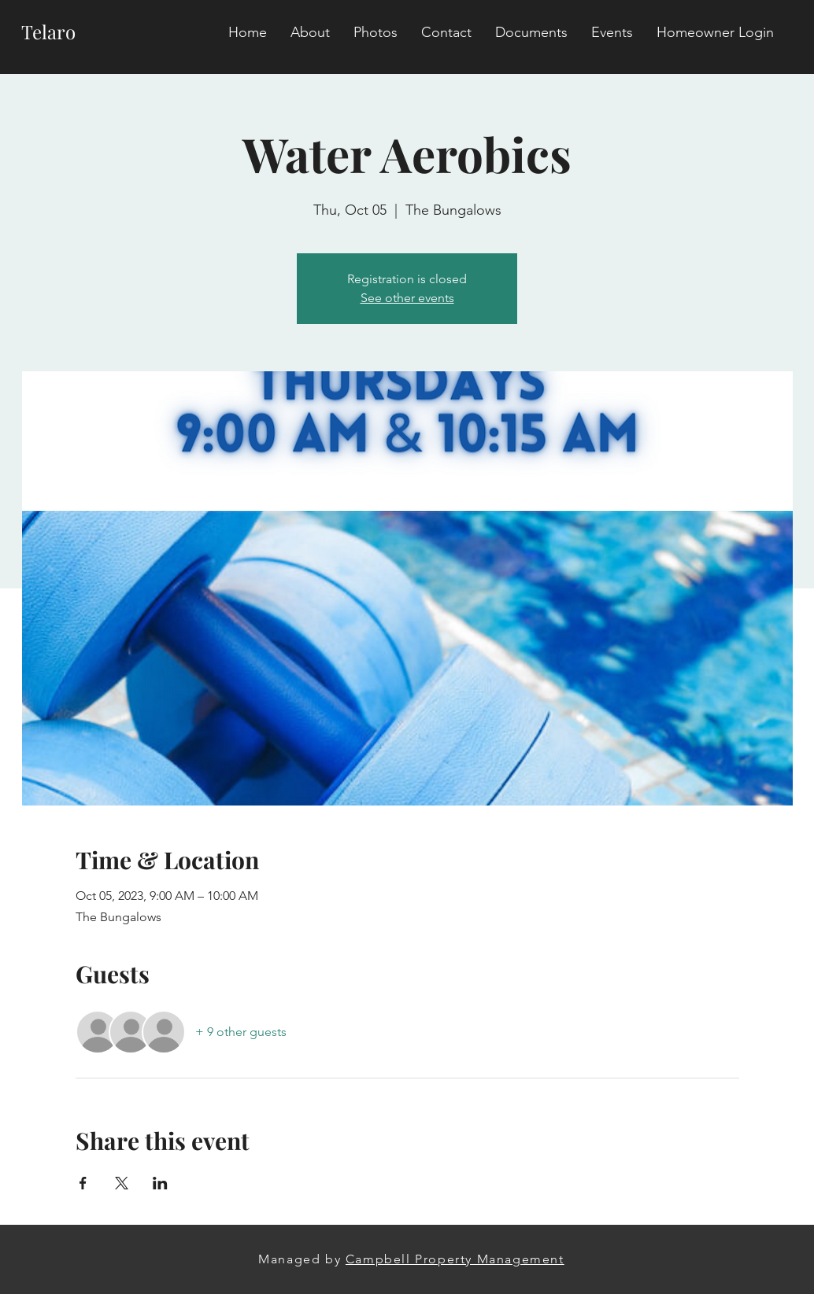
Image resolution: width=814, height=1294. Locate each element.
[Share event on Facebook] (83, 1183)
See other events (407, 297)
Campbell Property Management (455, 1259)
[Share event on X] (121, 1183)
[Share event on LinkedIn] (160, 1183)
